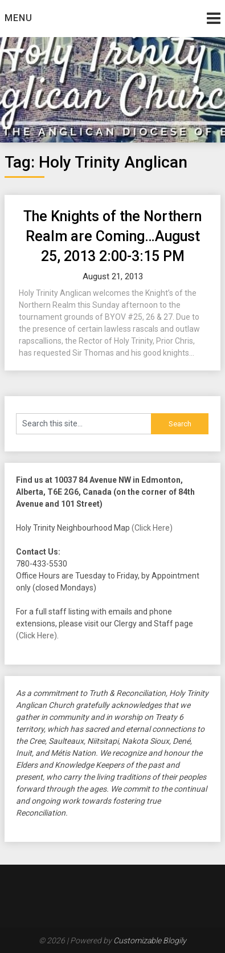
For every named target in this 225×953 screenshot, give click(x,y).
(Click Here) (152, 527)
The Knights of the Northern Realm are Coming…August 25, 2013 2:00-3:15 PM (112, 236)
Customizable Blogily (149, 940)
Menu (18, 18)
